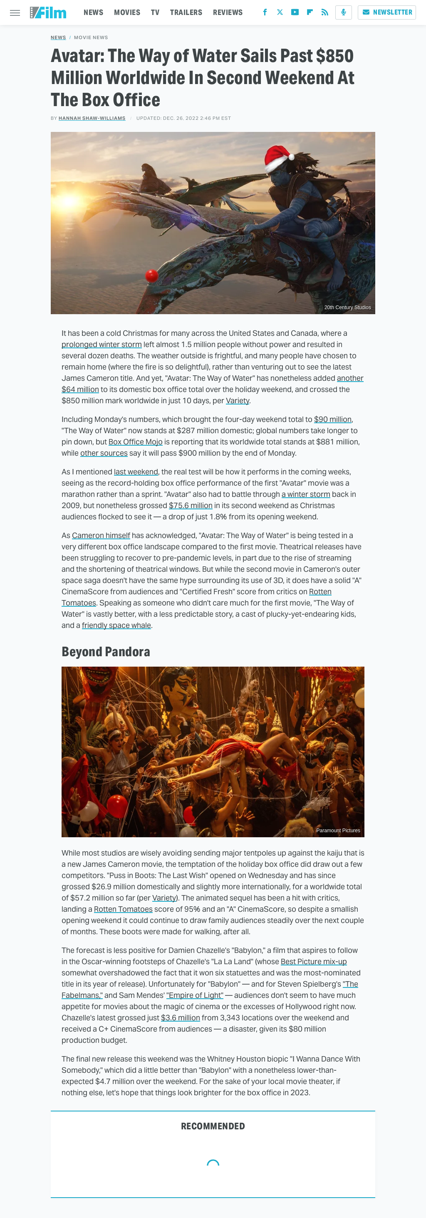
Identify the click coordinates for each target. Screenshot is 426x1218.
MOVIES (127, 12)
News (58, 37)
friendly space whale (116, 625)
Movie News (91, 37)
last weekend (136, 471)
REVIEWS (228, 12)
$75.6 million (191, 505)
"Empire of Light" (194, 995)
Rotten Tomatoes (123, 909)
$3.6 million (180, 1017)
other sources (104, 453)
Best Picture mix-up (314, 961)
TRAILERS (186, 12)
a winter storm (306, 494)
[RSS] (324, 14)
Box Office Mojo (136, 442)
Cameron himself (101, 535)
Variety (237, 400)
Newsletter (387, 12)
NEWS (93, 12)
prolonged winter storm (102, 344)
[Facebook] (265, 14)
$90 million (333, 419)
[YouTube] (295, 14)
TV (155, 12)
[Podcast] (343, 12)
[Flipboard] (310, 14)
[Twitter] (280, 14)
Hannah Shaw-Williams (92, 118)
